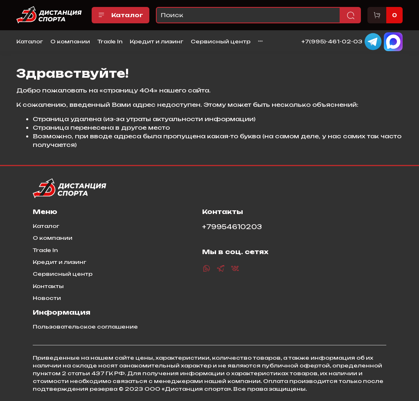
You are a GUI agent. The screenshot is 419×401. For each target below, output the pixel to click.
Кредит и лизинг (156, 41)
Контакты (48, 286)
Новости (47, 298)
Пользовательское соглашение (85, 326)
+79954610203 (232, 227)
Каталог (120, 15)
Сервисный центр (220, 41)
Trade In (109, 41)
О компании (70, 41)
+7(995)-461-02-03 (332, 41)
